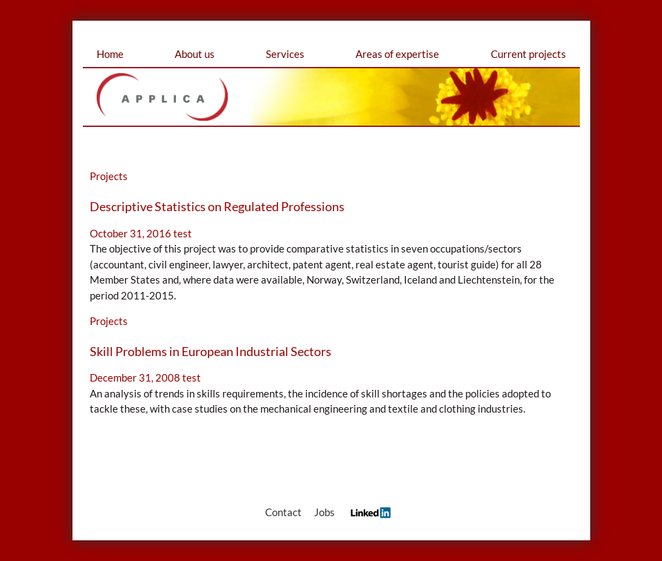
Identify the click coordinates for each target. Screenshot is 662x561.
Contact (283, 512)
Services (285, 54)
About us (195, 54)
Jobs (324, 512)
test (182, 233)
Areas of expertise (397, 54)
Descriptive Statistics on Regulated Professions (217, 206)
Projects (109, 176)
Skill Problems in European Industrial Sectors (210, 351)
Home (110, 54)
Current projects (528, 54)
